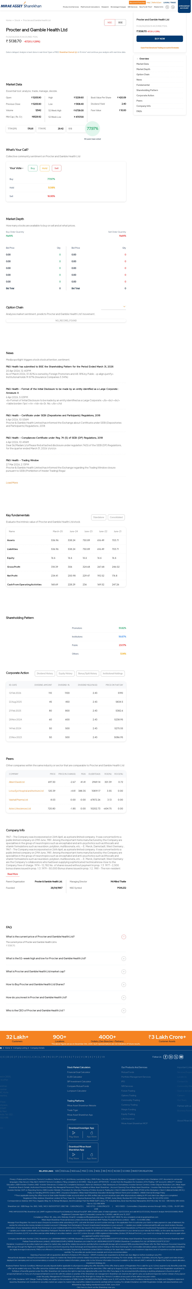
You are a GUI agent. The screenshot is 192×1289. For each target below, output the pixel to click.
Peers (139, 100)
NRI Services (132, 7)
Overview (144, 58)
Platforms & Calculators (90, 7)
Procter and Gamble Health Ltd (37, 20)
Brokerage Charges (118, 7)
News (139, 79)
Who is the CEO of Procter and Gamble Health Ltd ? (35, 1010)
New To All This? (145, 7)
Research (105, 7)
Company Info (143, 106)
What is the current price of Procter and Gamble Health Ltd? (40, 936)
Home (9, 20)
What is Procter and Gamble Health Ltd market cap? (35, 971)
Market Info (158, 7)
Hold (44, 168)
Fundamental (143, 85)
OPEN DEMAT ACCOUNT (184, 7)
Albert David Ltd (16, 782)
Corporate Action (145, 95)
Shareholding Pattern (147, 90)
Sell (56, 168)
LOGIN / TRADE (170, 3)
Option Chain (142, 74)
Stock (17, 20)
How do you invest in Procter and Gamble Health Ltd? (36, 997)
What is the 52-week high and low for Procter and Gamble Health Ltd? (46, 958)
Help (148, 3)
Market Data (142, 64)
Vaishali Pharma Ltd (18, 799)
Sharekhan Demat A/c (68, 52)
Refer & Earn (156, 3)
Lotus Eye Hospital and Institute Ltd (26, 790)
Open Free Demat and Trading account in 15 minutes (160, 48)
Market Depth (143, 69)
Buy (33, 168)
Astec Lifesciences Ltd (20, 808)
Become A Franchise (137, 3)
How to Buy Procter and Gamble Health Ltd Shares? (35, 984)
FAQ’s (139, 111)
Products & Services (71, 7)
